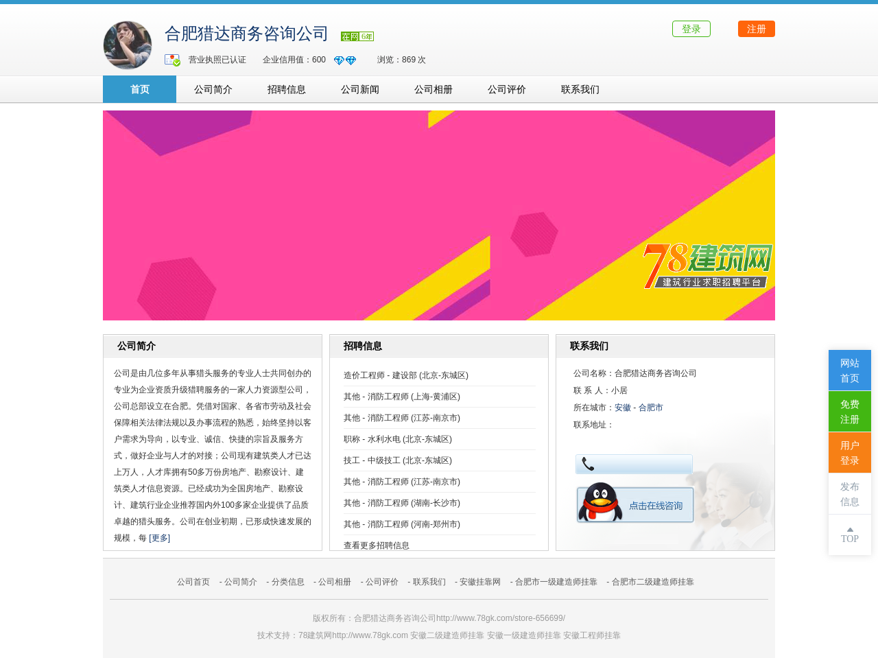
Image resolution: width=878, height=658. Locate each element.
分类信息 (288, 582)
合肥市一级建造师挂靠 (556, 582)
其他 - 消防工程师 (376, 396)
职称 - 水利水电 (372, 439)
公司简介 (213, 89)
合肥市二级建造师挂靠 (653, 582)
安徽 (623, 407)
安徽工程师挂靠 (592, 635)
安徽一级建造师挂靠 (524, 635)
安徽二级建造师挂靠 (447, 635)
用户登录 (849, 453)
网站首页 (849, 371)
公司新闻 (360, 89)
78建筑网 (315, 635)
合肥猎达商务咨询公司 (247, 34)
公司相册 (433, 89)
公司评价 (507, 89)
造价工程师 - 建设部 (380, 375)
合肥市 (651, 407)
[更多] (159, 538)
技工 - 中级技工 (372, 460)
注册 (756, 28)
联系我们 (580, 89)
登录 (691, 28)
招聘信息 (287, 89)
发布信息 (849, 494)
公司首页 (193, 582)
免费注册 (849, 412)
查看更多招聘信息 (377, 545)
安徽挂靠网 (480, 582)
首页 (140, 89)
